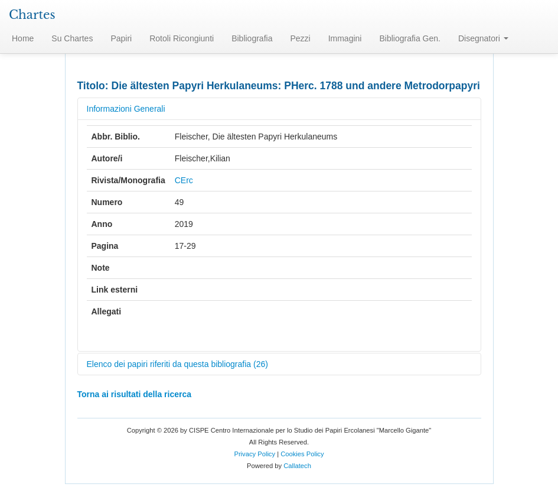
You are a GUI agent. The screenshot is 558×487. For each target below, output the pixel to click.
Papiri (121, 38)
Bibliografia (251, 38)
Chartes (32, 15)
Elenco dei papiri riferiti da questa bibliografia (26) (177, 364)
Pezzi (300, 38)
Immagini (345, 38)
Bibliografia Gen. (409, 38)
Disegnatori (483, 38)
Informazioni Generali (126, 108)
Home (23, 38)
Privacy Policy (254, 453)
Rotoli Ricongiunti (181, 38)
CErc (184, 180)
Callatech (297, 465)
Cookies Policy (302, 453)
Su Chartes (72, 38)
